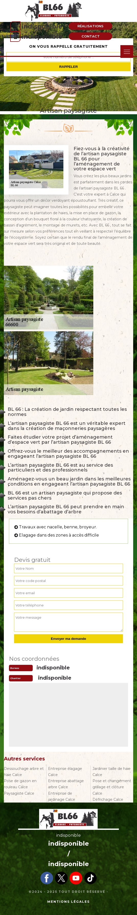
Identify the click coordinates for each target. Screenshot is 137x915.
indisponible (42, 26)
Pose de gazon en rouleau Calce (20, 784)
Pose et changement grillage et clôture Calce (112, 787)
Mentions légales (68, 902)
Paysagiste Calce (19, 793)
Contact (91, 36)
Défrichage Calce (108, 799)
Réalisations (90, 26)
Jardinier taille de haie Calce (112, 771)
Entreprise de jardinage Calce (61, 796)
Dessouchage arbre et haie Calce (24, 771)
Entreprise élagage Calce (65, 771)
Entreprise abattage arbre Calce (66, 784)
